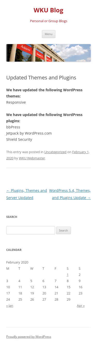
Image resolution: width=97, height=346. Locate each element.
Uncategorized (55, 152)
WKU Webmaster (32, 158)
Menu (49, 34)
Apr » (81, 305)
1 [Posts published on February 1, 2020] (68, 274)
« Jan (9, 305)
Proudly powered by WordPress (28, 336)
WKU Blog (48, 10)
